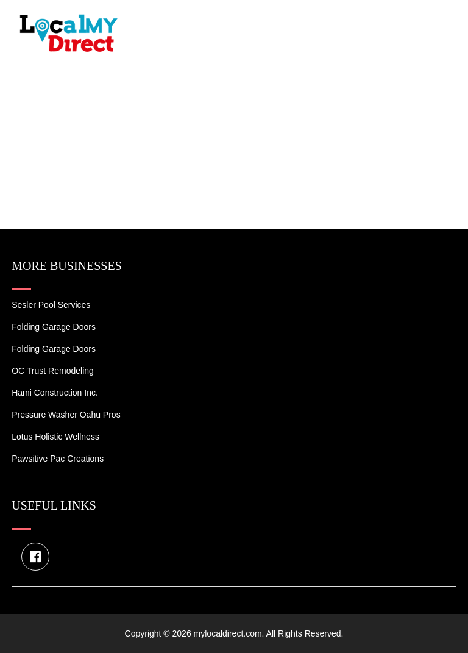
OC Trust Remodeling (53, 371)
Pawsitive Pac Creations (58, 458)
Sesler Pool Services (51, 305)
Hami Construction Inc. (55, 393)
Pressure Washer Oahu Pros (66, 414)
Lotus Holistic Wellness (55, 436)
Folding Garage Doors (54, 327)
